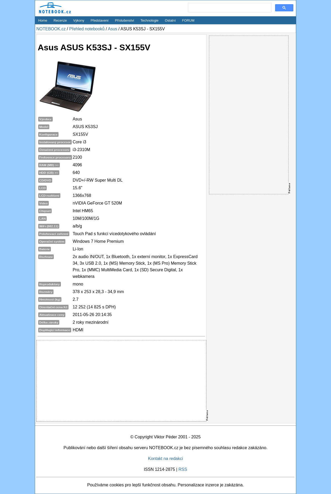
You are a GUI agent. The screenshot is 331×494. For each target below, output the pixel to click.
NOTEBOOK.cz (51, 29)
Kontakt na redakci (165, 458)
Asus (112, 29)
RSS (182, 469)
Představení (100, 20)
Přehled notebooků (86, 29)
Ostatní (170, 20)
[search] (229, 8)
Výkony (78, 20)
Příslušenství (124, 20)
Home (42, 20)
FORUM (188, 20)
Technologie (149, 20)
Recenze (60, 20)
